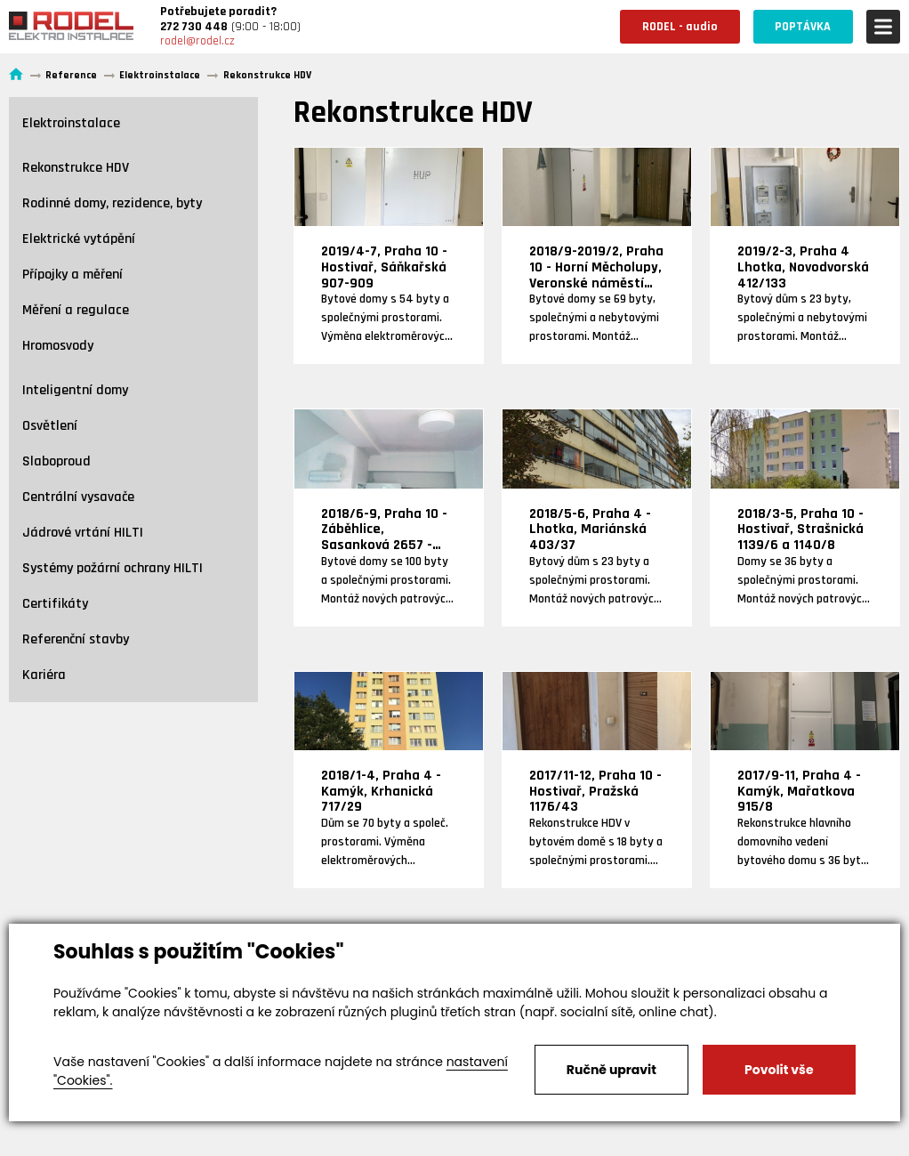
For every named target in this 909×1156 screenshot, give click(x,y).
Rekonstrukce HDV (75, 167)
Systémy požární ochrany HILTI (112, 568)
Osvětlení (49, 425)
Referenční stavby (75, 639)
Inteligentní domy (75, 390)
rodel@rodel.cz (197, 41)
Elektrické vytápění (78, 239)
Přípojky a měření (72, 274)
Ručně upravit (611, 1070)
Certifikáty (55, 603)
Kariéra (44, 675)
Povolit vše (778, 1070)
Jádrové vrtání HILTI (82, 532)
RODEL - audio (679, 27)
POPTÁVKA (803, 27)
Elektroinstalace (71, 123)
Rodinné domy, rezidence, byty (112, 203)
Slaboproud (56, 461)
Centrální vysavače (78, 497)
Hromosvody (57, 345)
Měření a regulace (75, 310)
